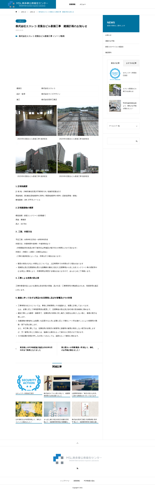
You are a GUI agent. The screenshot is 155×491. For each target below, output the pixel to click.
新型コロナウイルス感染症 (117, 51)
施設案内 (110, 59)
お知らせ (21, 21)
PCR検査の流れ (89, 481)
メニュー (83, 4)
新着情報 (72, 4)
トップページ (64, 481)
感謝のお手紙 (112, 43)
